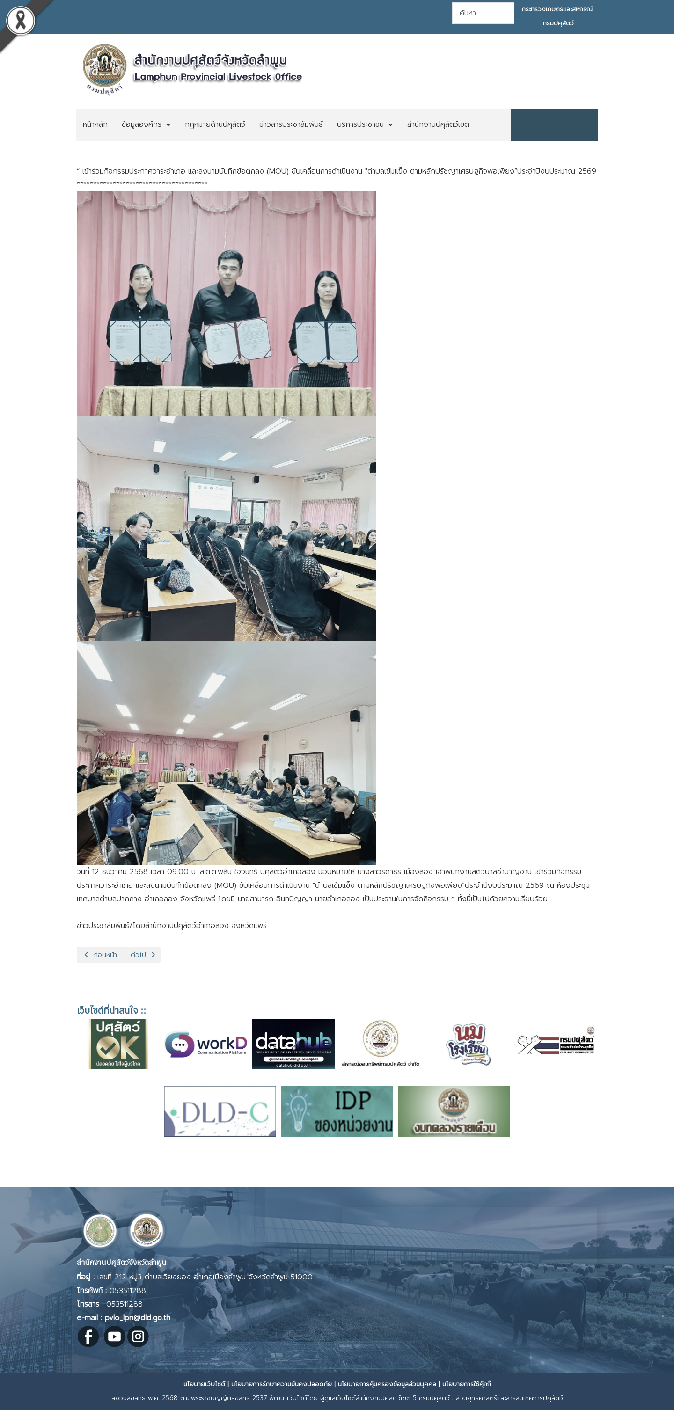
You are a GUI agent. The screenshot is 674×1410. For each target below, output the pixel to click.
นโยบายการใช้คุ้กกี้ (466, 1384)
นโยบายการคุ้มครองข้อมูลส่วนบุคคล (387, 1384)
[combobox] (483, 13)
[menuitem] (95, 125)
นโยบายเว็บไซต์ (204, 1384)
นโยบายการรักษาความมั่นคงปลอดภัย (281, 1384)
